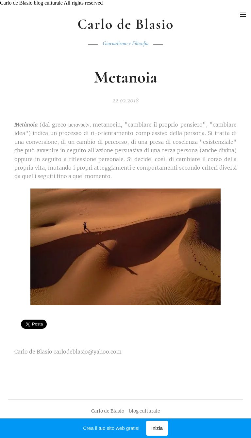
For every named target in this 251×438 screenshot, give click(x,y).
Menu (243, 14)
